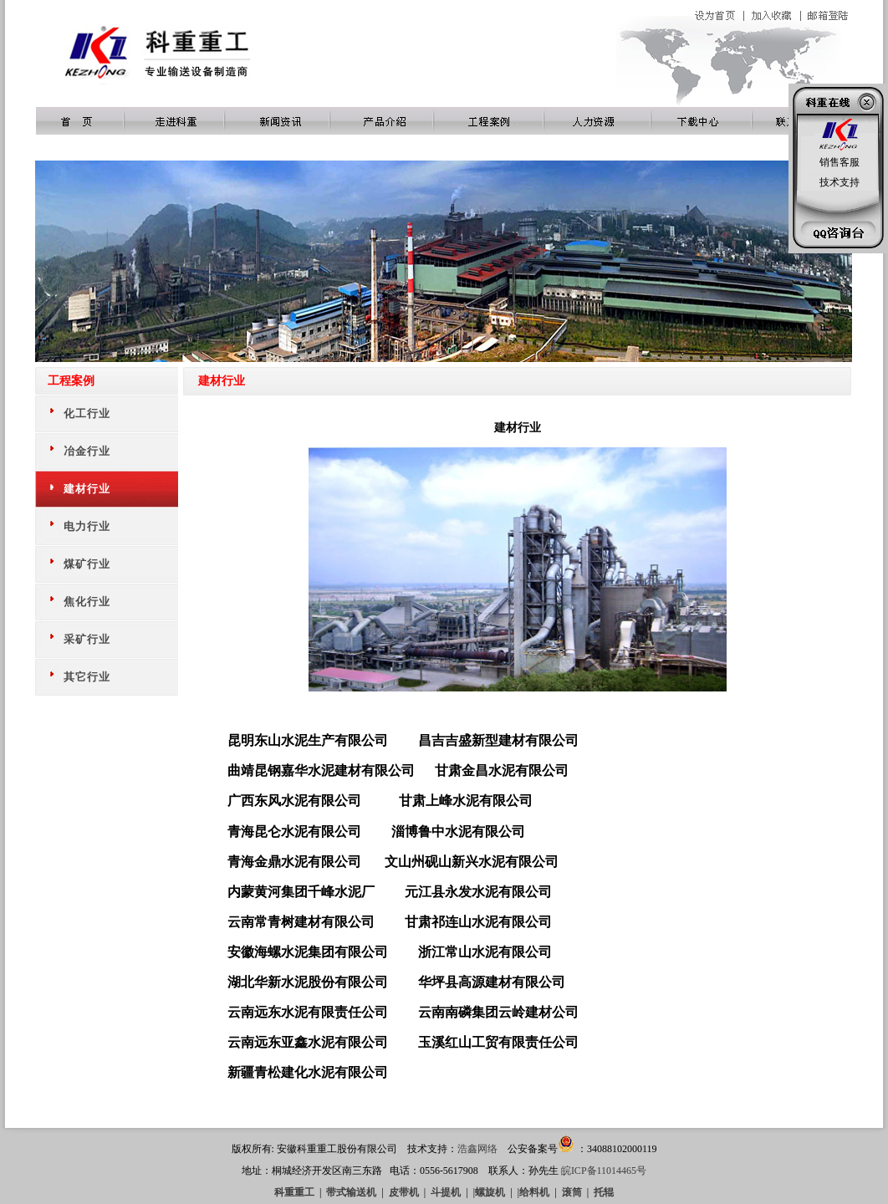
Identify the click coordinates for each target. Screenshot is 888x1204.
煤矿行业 (87, 564)
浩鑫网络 (477, 1149)
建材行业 (87, 488)
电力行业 (87, 526)
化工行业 (87, 413)
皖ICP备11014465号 (603, 1170)
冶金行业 (87, 451)
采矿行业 (87, 639)
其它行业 (87, 677)
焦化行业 (87, 601)
